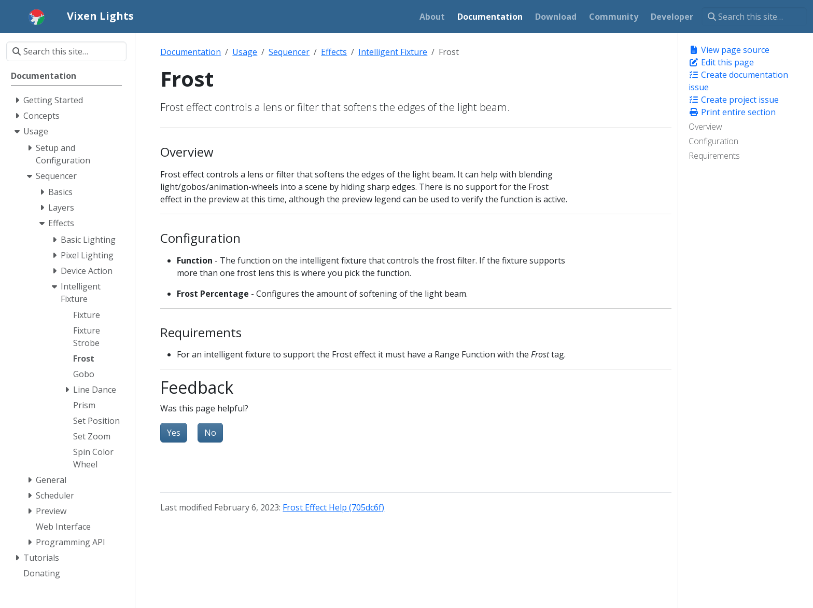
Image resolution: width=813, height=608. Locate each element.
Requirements (714, 155)
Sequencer (289, 52)
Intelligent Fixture (392, 52)
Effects (334, 52)
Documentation (190, 52)
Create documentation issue (738, 81)
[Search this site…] (754, 16)
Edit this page (721, 62)
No (210, 432)
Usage (244, 52)
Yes (173, 432)
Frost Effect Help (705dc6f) (333, 507)
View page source (729, 50)
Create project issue (734, 99)
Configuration (713, 141)
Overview (705, 126)
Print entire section (732, 112)
